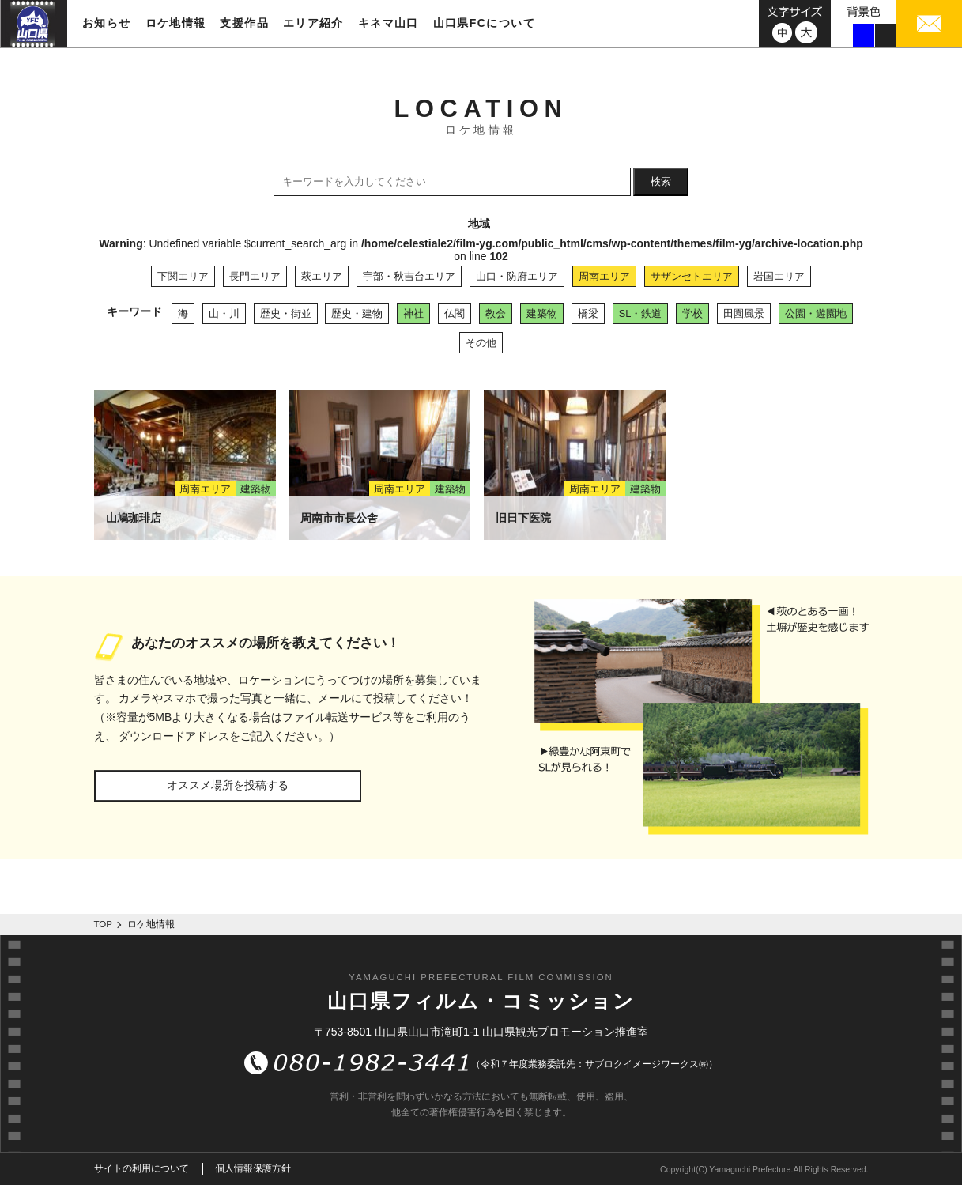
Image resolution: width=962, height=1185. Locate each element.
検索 (661, 181)
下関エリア (183, 276)
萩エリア (321, 276)
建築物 (541, 313)
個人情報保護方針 (253, 1168)
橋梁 (588, 313)
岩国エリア (779, 276)
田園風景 (743, 313)
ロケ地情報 (175, 23)
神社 (413, 313)
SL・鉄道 (640, 313)
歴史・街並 (285, 313)
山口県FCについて (484, 23)
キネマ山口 (388, 23)
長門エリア (255, 276)
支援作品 (244, 23)
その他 (481, 343)
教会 (495, 313)
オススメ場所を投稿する (228, 785)
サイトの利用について (141, 1168)
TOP (103, 924)
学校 (692, 313)
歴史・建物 (357, 313)
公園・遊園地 (816, 313)
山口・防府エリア (517, 276)
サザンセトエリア (692, 276)
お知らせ (106, 23)
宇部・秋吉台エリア (409, 276)
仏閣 (454, 313)
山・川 (224, 313)
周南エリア (604, 276)
